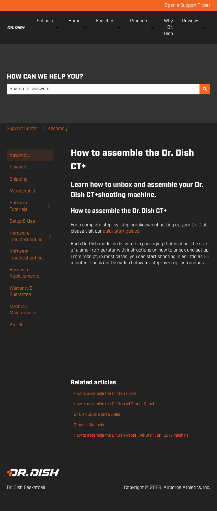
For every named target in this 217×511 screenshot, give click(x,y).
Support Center (22, 129)
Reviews (190, 21)
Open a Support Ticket (187, 5)
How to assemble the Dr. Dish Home (105, 393)
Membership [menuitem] (22, 191)
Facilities (105, 21)
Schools (45, 21)
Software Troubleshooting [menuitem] (26, 255)
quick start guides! (122, 231)
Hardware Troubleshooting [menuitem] (26, 236)
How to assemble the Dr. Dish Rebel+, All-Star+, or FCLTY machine (131, 435)
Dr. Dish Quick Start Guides (97, 414)
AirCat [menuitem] (16, 325)
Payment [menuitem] (19, 167)
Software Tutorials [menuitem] (19, 206)
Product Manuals (89, 425)
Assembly (58, 129)
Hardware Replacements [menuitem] (24, 273)
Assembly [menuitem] (20, 155)
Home (74, 21)
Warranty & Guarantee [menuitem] (21, 291)
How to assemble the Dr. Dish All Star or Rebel (114, 404)
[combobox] (103, 89)
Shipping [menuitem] (18, 179)
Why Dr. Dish (168, 27)
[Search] (204, 89)
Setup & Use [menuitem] (22, 221)
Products (139, 21)
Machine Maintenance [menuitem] (23, 310)
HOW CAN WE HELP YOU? (45, 77)
